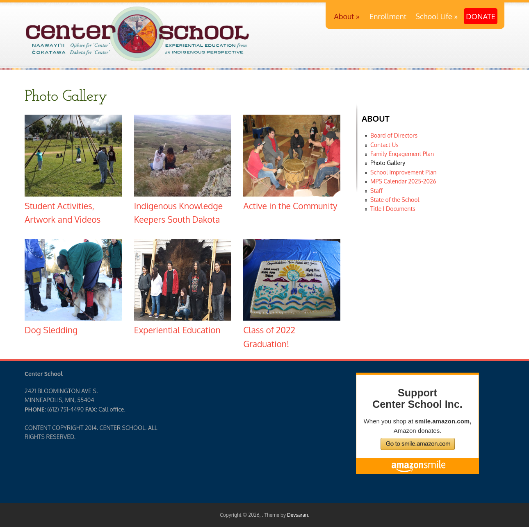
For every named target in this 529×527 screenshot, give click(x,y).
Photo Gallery (387, 162)
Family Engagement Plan (402, 153)
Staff (376, 190)
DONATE (480, 16)
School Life (436, 16)
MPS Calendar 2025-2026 (403, 181)
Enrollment (387, 16)
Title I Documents (392, 208)
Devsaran (297, 515)
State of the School (394, 199)
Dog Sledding (51, 329)
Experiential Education (177, 329)
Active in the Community (290, 205)
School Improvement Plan (403, 172)
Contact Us (384, 144)
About (347, 16)
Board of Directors (393, 135)
